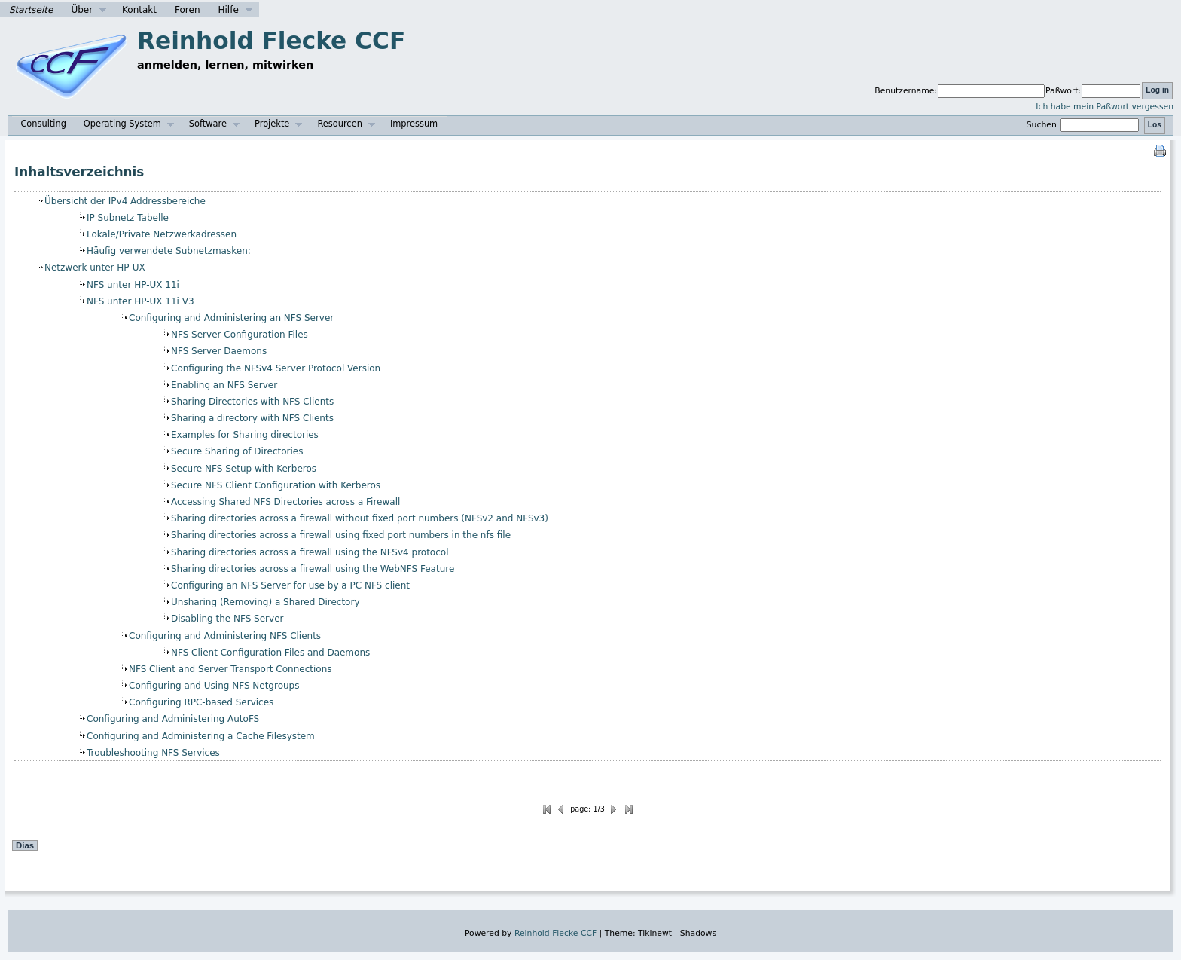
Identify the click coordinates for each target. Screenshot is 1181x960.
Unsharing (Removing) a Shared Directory (265, 602)
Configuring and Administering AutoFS (173, 719)
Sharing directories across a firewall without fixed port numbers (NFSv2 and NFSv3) (359, 518)
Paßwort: (1063, 91)
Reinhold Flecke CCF (271, 40)
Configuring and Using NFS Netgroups (214, 685)
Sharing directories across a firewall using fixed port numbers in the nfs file (341, 535)
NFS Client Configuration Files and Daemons (270, 652)
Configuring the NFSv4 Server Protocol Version (275, 368)
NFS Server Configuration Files (239, 334)
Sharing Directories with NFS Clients (252, 401)
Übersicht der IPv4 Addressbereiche (125, 201)
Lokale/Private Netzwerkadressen (162, 234)
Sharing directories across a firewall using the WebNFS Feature (312, 569)
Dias (25, 845)
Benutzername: (905, 91)
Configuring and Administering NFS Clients (225, 636)
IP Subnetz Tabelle (128, 217)
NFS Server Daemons (219, 351)
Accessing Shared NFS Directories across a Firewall (285, 502)
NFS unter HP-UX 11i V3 (140, 301)
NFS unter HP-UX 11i (133, 285)
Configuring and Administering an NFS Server (231, 318)
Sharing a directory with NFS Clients (252, 418)
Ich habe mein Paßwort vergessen (1104, 107)
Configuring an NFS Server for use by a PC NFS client (290, 585)
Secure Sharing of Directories (237, 451)
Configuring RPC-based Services (201, 702)
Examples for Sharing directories (245, 435)
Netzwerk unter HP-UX (94, 267)
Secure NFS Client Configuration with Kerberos (275, 485)
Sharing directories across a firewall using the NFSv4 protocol (309, 552)
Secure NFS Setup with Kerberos (243, 468)
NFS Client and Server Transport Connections (230, 669)
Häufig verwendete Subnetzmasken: (169, 251)
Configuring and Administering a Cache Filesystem (201, 736)
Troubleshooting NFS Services (153, 753)
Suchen (1085, 125)
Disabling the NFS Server (227, 618)
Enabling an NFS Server (224, 385)
